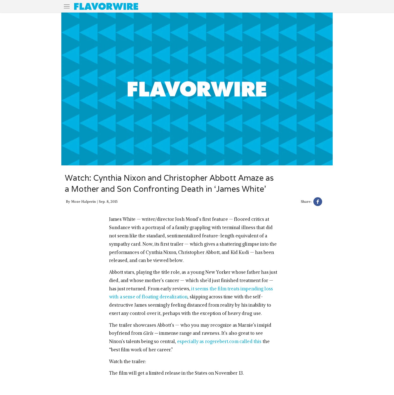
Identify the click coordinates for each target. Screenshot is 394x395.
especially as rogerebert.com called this (219, 341)
